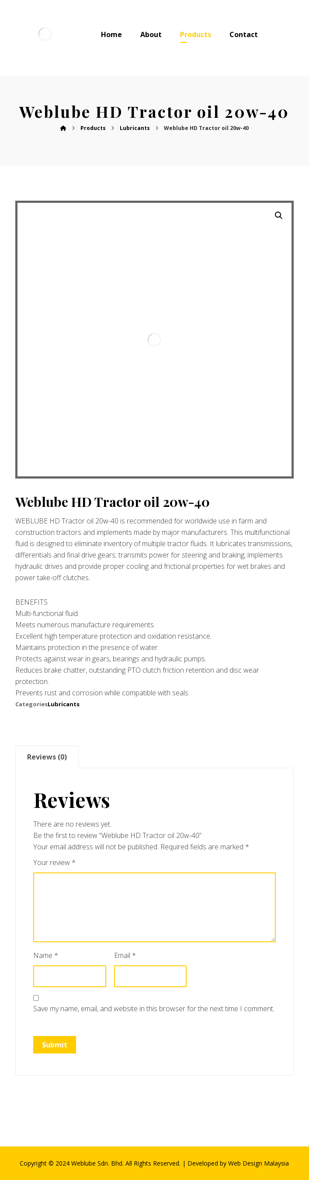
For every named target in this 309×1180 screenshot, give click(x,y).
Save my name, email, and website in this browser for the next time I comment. (153, 1008)
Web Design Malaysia (258, 1163)
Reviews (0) (47, 757)
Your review (54, 862)
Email (125, 955)
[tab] (46, 757)
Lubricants (64, 704)
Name (45, 955)
